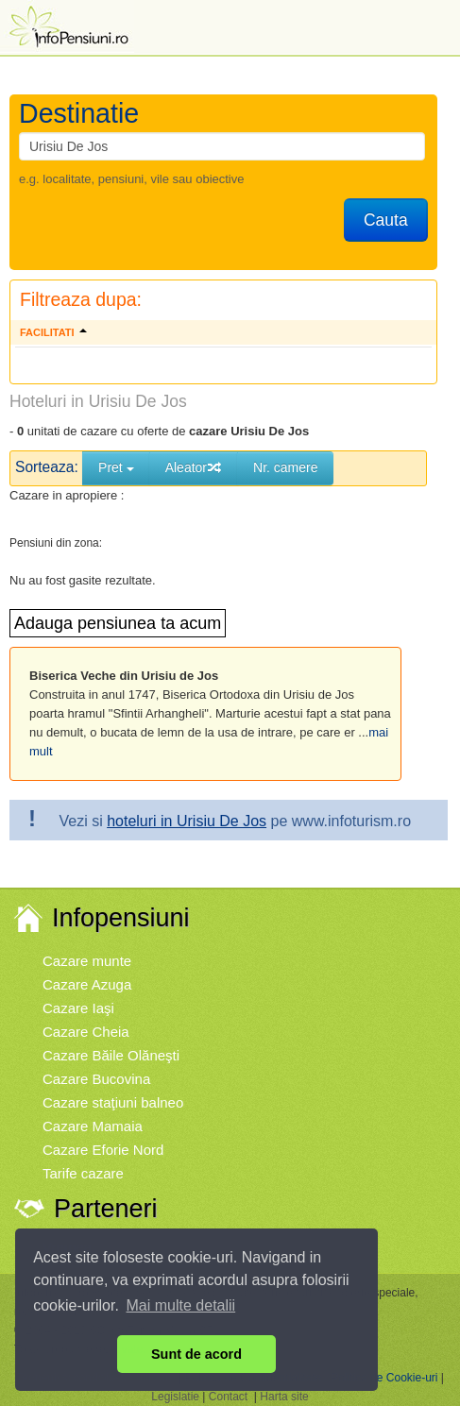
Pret (116, 467)
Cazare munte (87, 961)
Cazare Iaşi (78, 1008)
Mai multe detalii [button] (181, 1305)
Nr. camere (285, 467)
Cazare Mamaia (93, 1126)
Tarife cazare (83, 1173)
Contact (228, 1396)
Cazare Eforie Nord (103, 1150)
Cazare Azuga (87, 984)
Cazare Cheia (86, 1032)
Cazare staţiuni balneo (113, 1102)
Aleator (193, 467)
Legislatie (175, 1396)
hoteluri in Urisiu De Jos (186, 821)
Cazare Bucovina (96, 1079)
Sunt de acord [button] (196, 1354)
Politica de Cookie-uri (384, 1377)
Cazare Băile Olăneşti (111, 1055)
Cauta (386, 220)
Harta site (284, 1396)
